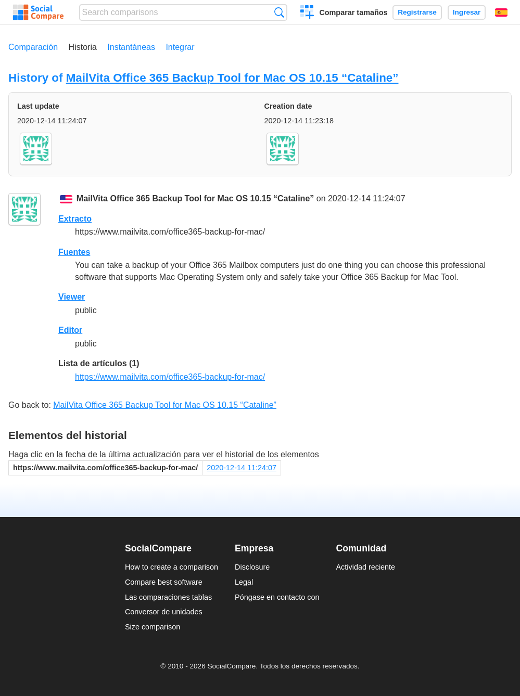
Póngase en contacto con (277, 597)
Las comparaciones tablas (168, 597)
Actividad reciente (366, 567)
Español (501, 12)
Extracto (75, 218)
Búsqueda (279, 12)
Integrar (180, 47)
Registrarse (417, 12)
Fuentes (74, 252)
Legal (244, 582)
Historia (83, 47)
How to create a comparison (171, 567)
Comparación (33, 47)
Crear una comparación (307, 13)
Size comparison (152, 627)
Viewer (71, 296)
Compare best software (163, 582)
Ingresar (467, 12)
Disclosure (252, 567)
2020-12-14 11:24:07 (241, 467)
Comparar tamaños (353, 12)
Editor (70, 330)
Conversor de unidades (163, 612)
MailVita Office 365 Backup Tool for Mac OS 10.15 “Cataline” (232, 77)
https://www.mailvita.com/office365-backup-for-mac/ (170, 376)
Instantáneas (131, 47)
